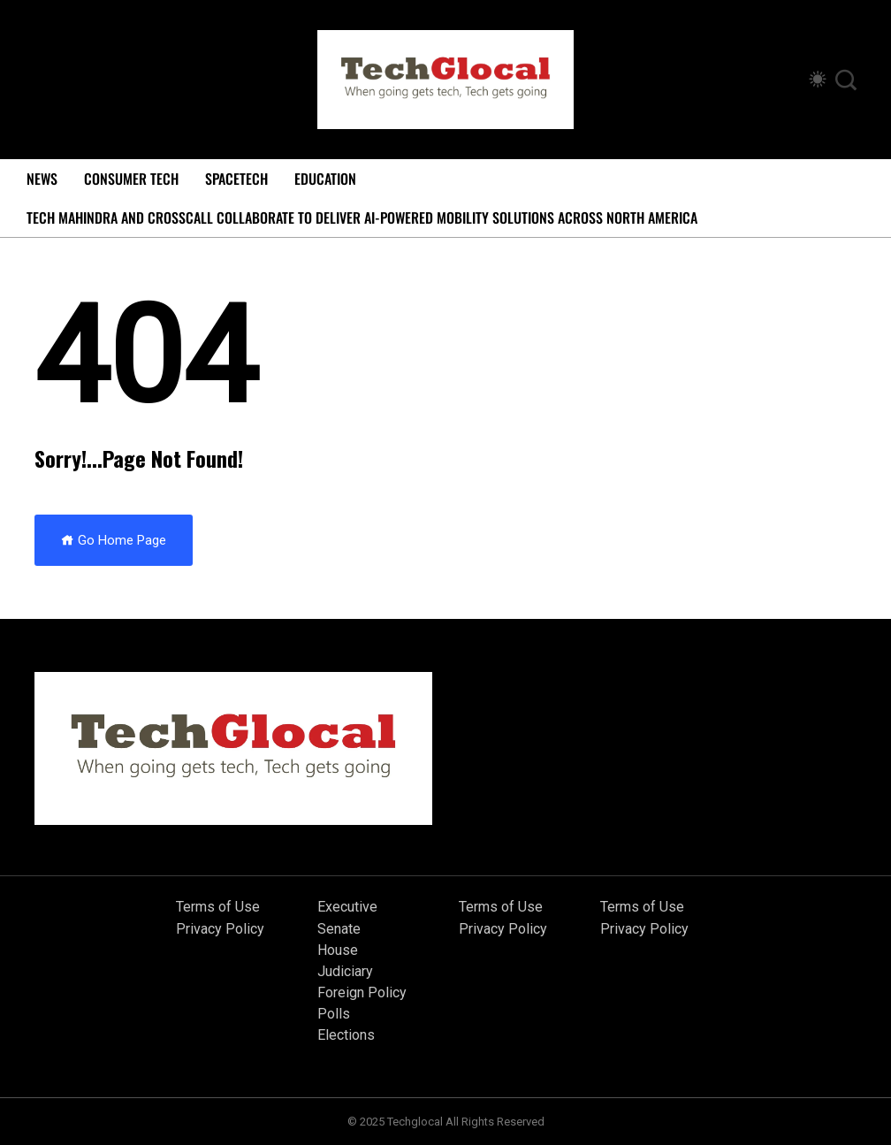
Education (325, 178)
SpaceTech (236, 178)
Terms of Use (218, 906)
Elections (346, 1035)
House (337, 950)
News (42, 178)
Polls (333, 1013)
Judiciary (345, 971)
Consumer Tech (131, 178)
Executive (347, 906)
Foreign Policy (362, 992)
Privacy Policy (220, 928)
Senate (339, 928)
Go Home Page (113, 540)
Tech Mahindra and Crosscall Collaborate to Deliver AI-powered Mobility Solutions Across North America (362, 217)
